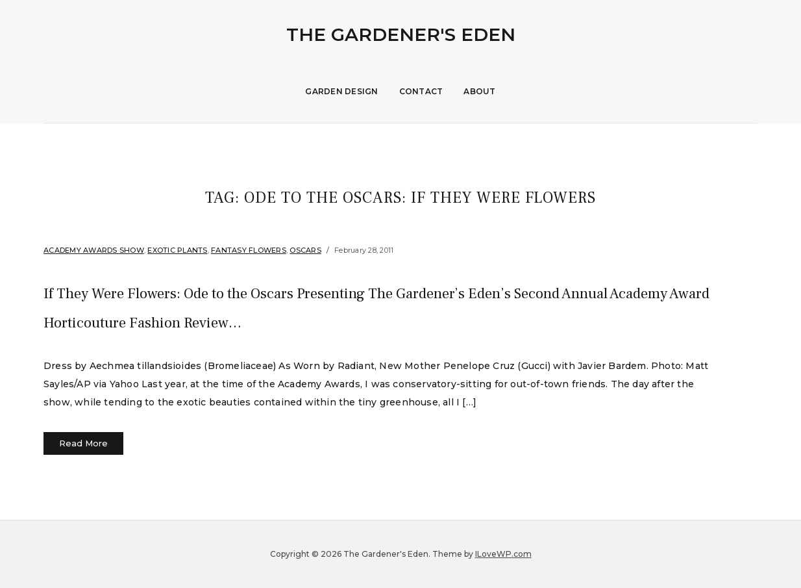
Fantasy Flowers (248, 250)
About (479, 91)
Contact (421, 91)
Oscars (305, 250)
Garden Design (341, 91)
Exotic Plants (177, 250)
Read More (83, 443)
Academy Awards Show (93, 250)
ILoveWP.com (503, 554)
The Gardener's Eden (400, 34)
